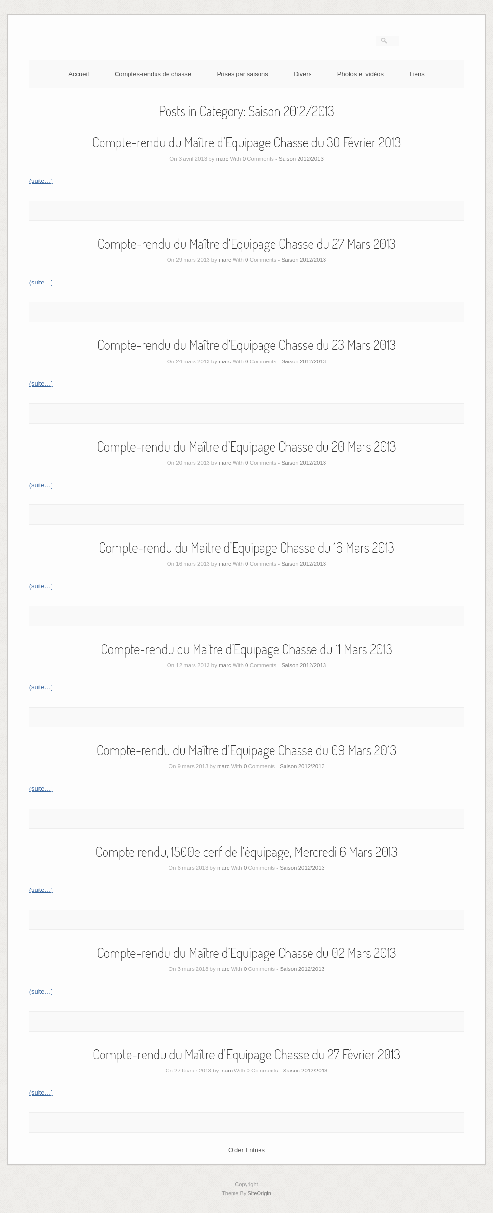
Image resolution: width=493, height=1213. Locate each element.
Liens (417, 73)
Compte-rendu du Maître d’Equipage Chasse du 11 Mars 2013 (246, 649)
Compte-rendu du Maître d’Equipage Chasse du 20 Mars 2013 (246, 446)
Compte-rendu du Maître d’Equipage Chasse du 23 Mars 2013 (246, 344)
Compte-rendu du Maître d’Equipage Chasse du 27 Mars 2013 (246, 243)
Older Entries (246, 1150)
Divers (302, 73)
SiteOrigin (259, 1193)
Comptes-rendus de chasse (153, 73)
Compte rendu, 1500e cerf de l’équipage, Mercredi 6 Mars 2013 (246, 851)
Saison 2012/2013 (301, 159)
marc (222, 159)
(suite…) (41, 180)
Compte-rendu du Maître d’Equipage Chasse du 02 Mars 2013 (246, 952)
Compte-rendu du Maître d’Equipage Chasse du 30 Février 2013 (246, 142)
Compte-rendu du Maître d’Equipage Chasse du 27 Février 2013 (246, 1054)
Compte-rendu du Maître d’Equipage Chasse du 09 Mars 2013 (247, 750)
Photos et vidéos (360, 73)
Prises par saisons (242, 73)
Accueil (78, 73)
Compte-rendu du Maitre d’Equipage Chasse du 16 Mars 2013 (246, 547)
